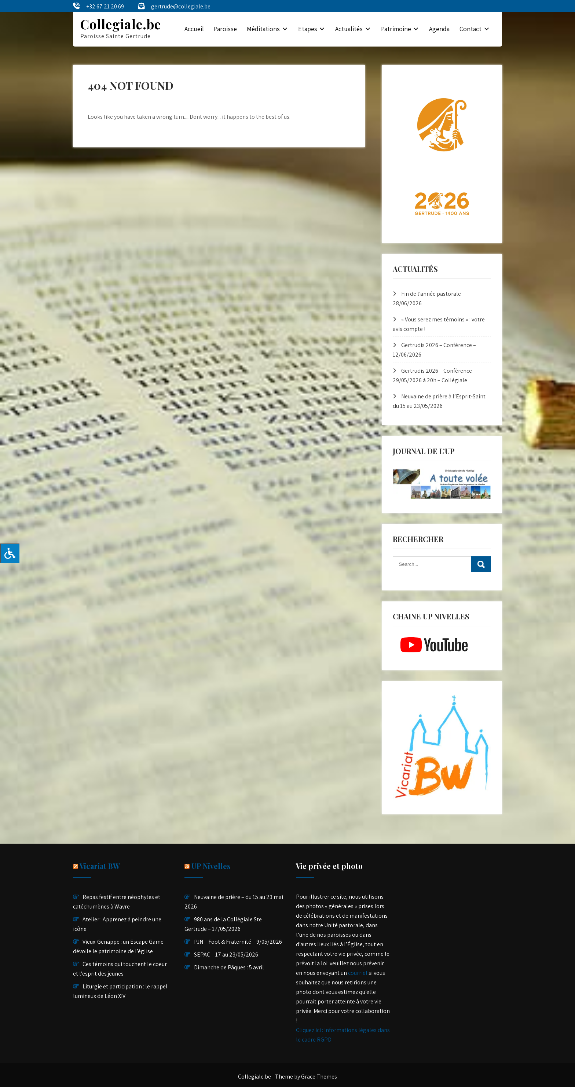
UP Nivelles (211, 866)
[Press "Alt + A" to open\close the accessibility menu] (9, 553)
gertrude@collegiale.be (180, 6)
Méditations (263, 29)
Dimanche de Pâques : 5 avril (229, 967)
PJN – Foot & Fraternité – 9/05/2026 (238, 942)
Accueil (194, 29)
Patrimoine (396, 29)
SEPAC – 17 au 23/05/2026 (226, 954)
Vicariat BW (100, 866)
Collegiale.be (120, 24)
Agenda (439, 29)
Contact (470, 29)
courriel (357, 973)
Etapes (307, 29)
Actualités (349, 29)
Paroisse (225, 29)
